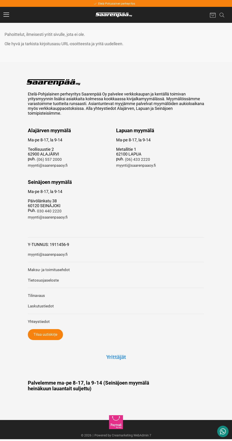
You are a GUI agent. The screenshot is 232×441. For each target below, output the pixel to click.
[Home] (114, 15)
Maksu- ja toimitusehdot (50, 270)
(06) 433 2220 (137, 159)
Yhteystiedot (39, 323)
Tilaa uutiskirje (45, 336)
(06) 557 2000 (49, 159)
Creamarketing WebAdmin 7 (131, 437)
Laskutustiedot (41, 307)
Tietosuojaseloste (44, 281)
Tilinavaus (37, 297)
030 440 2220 (49, 211)
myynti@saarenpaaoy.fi (49, 165)
